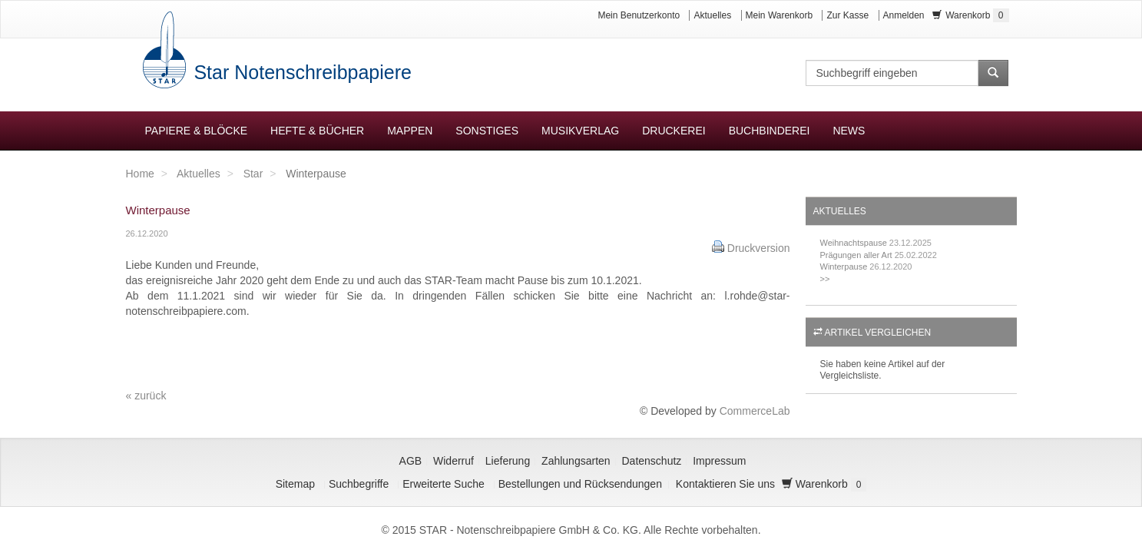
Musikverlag (580, 130)
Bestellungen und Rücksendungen (580, 484)
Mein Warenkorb (779, 15)
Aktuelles (712, 15)
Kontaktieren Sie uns (725, 484)
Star (253, 173)
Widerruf (453, 461)
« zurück (146, 395)
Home (140, 173)
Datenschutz (652, 461)
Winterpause (844, 266)
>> (825, 278)
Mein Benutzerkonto (638, 15)
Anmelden (904, 15)
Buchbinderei (769, 130)
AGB (410, 461)
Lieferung (507, 461)
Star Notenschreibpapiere (300, 72)
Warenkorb (970, 15)
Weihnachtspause (853, 242)
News (849, 130)
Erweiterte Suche (443, 484)
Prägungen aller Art (856, 255)
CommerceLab (755, 411)
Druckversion (758, 248)
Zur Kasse (847, 15)
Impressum (719, 461)
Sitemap (295, 484)
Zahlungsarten (576, 461)
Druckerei (673, 130)
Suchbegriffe (359, 484)
